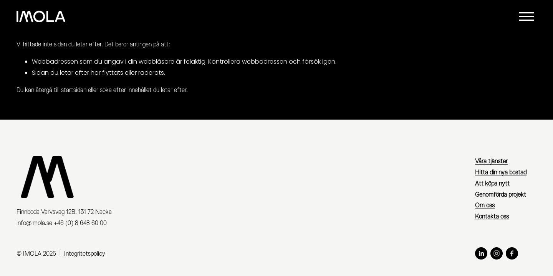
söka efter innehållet (126, 90)
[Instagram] (496, 253)
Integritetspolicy (84, 253)
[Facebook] (512, 253)
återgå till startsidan (61, 90)
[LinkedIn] (481, 253)
